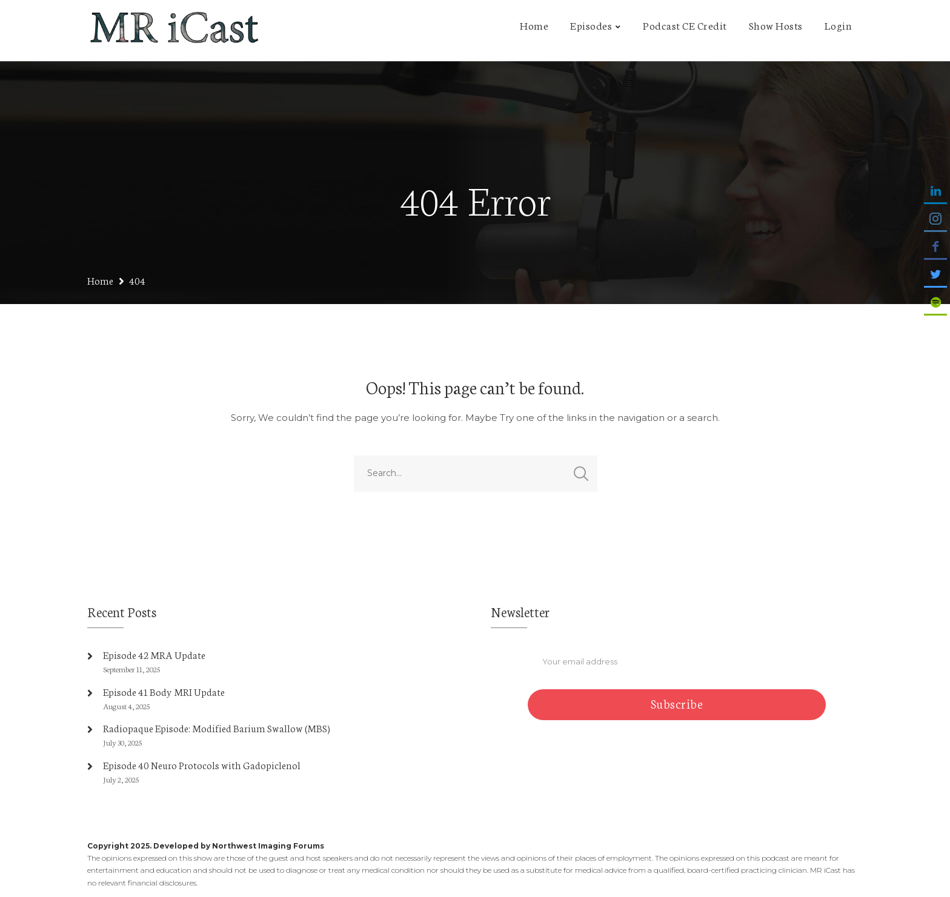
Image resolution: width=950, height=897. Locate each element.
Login (838, 25)
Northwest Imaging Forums (268, 845)
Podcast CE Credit (685, 25)
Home (534, 25)
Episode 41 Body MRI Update (164, 691)
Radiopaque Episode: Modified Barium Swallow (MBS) (216, 728)
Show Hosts (776, 25)
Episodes (591, 25)
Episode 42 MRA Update (154, 654)
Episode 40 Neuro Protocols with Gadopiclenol (202, 765)
